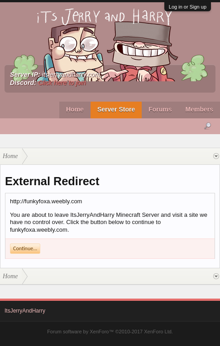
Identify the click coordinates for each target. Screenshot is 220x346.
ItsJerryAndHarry (25, 311)
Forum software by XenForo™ (110, 331)
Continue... (25, 248)
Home (75, 109)
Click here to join (62, 82)
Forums (160, 109)
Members (199, 109)
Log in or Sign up (187, 6)
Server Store (116, 109)
